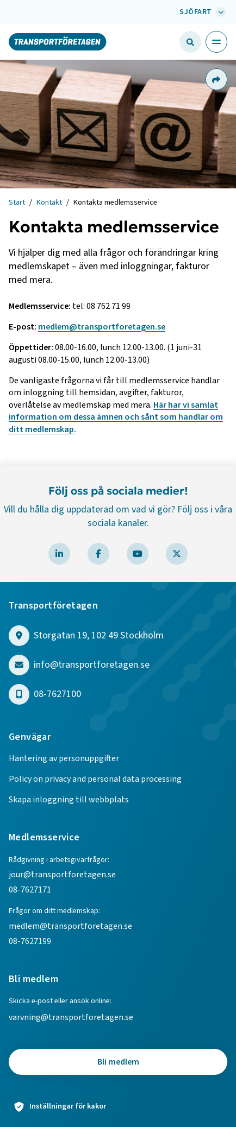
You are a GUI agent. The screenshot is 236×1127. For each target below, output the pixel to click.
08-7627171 (30, 889)
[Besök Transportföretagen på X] (177, 554)
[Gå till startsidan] (58, 41)
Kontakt (49, 202)
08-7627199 (31, 941)
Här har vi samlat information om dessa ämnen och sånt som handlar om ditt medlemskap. (116, 417)
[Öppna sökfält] (190, 42)
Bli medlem (118, 1062)
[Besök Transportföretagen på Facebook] (98, 554)
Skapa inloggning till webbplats (69, 799)
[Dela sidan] (216, 79)
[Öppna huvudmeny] (216, 42)
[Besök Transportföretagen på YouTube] (137, 554)
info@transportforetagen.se (92, 665)
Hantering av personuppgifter (64, 758)
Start (17, 202)
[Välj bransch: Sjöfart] (201, 12)
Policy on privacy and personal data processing (95, 779)
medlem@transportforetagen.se (101, 327)
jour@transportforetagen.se (62, 874)
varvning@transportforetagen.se (71, 1017)
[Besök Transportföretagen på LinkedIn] (59, 554)
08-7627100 (57, 694)
